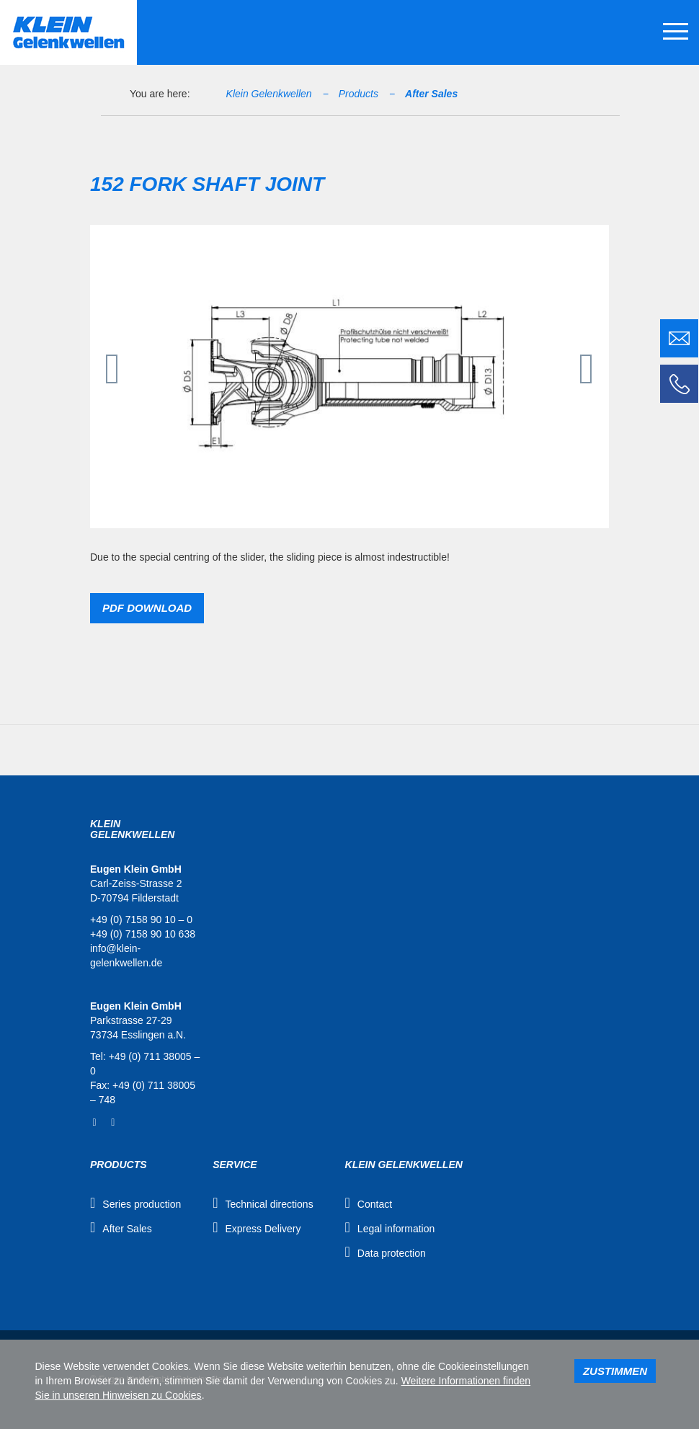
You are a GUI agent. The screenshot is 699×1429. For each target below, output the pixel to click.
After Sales (431, 93)
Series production (141, 1204)
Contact (374, 1204)
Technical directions (269, 1204)
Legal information (396, 1228)
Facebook (94, 1123)
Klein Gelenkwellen (269, 93)
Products (358, 93)
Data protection (391, 1253)
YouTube (113, 1123)
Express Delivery (262, 1228)
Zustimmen (615, 1371)
